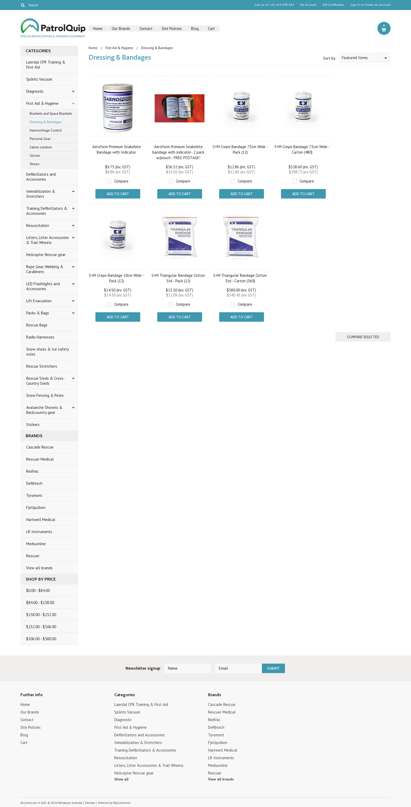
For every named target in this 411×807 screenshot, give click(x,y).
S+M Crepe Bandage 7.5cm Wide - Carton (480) (302, 149)
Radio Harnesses (40, 337)
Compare (121, 181)
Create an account (377, 5)
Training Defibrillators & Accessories (46, 211)
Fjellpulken (35, 507)
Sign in (355, 5)
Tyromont (34, 495)
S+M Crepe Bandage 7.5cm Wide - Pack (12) (240, 149)
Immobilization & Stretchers (40, 194)
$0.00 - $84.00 (38, 590)
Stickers (33, 424)
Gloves (35, 155)
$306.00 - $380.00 (41, 638)
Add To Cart (118, 194)
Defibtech (34, 483)
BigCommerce (122, 803)
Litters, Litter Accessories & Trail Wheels (47, 240)
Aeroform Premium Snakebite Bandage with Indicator (116, 149)
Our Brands (121, 28)
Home (97, 28)
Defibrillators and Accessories (41, 177)
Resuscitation (37, 225)
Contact (146, 28)
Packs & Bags (37, 312)
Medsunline (36, 543)
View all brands (39, 567)
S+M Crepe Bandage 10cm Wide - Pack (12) (116, 278)
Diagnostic (35, 91)
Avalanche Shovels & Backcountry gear (44, 410)
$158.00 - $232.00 (41, 614)
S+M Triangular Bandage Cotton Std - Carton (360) (240, 278)
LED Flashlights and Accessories (43, 286)
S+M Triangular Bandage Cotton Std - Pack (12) (178, 278)
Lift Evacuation (39, 300)
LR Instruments (39, 531)
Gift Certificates (333, 5)
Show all (121, 779)
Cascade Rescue (39, 447)
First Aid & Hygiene (42, 103)
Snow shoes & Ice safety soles (47, 352)
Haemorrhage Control (46, 130)
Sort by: (329, 58)
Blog (195, 28)
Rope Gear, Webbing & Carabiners (44, 269)
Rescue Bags (36, 324)
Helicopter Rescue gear (46, 254)
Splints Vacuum (39, 79)
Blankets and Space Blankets (51, 113)
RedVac (32, 471)
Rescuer (33, 555)
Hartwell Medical (40, 519)
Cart (211, 28)
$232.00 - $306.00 (41, 626)
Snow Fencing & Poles (45, 395)
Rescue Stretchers (41, 366)
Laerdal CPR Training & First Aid (45, 65)
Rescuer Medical (40, 459)
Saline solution (41, 147)
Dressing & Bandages (46, 122)
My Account (308, 5)
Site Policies (172, 28)
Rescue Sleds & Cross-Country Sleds (45, 381)
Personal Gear (40, 139)
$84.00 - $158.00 (40, 602)
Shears (35, 164)
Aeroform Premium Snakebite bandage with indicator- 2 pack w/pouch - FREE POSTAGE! (178, 152)
